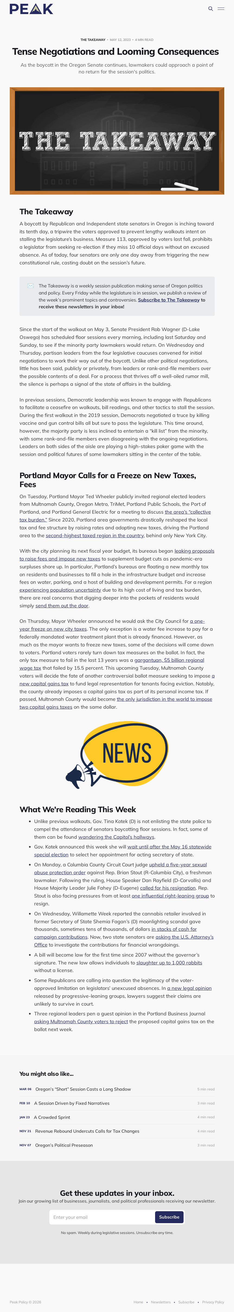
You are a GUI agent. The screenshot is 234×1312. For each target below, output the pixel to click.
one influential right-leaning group (170, 896)
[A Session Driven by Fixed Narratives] (117, 1103)
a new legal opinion (189, 988)
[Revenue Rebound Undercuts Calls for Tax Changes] (117, 1131)
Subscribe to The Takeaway (169, 300)
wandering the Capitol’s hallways (116, 837)
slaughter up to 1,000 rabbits (169, 963)
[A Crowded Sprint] (117, 1117)
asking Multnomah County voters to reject (81, 1021)
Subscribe (186, 1302)
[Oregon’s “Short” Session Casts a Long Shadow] (117, 1089)
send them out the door (62, 605)
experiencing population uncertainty (60, 590)
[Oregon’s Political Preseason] (117, 1145)
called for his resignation (168, 888)
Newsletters (161, 1302)
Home (138, 1302)
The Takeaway (93, 40)
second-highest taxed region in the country (95, 535)
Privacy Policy (213, 1302)
